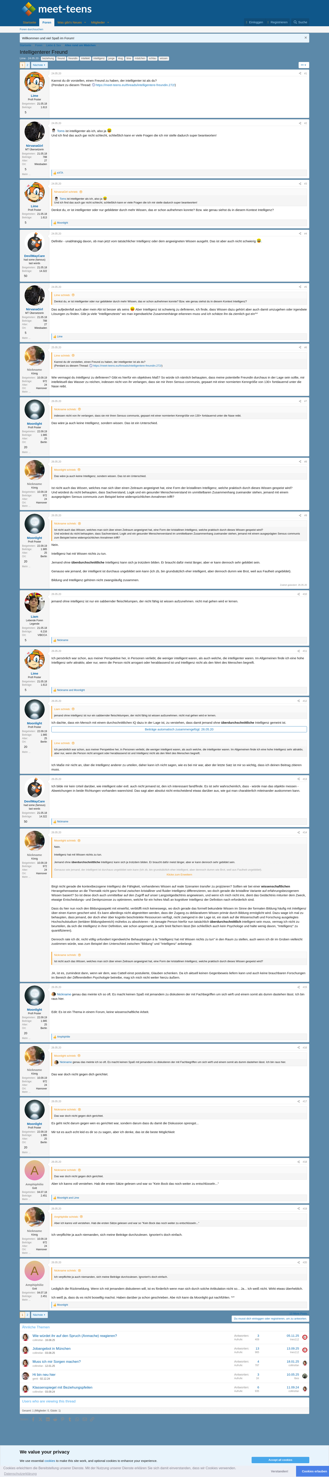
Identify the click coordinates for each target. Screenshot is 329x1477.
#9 (305, 515)
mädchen (140, 58)
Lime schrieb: (62, 295)
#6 (305, 347)
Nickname (64, 994)
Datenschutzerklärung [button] (20, 1474)
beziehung (48, 58)
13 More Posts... (299, 1313)
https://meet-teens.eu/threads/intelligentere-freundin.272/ (135, 85)
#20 (305, 1262)
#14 (305, 832)
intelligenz (99, 58)
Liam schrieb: (62, 709)
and (71, 690)
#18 (305, 1161)
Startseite (29, 22)
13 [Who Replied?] (257, 1348)
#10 (305, 594)
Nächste (38, 65)
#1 (305, 73)
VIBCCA (42, 635)
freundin (72, 58)
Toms (61, 131)
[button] (85, 22)
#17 (305, 1101)
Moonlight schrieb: (65, 469)
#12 (305, 701)
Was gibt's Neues (69, 22)
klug (120, 58)
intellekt (85, 58)
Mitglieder (98, 22)
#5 (305, 287)
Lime (23, 58)
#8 (305, 461)
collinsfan (38, 1340)
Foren (46, 22)
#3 (305, 183)
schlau (152, 58)
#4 (305, 233)
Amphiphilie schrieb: (66, 1216)
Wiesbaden (40, 164)
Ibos (296, 1378)
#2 (305, 123)
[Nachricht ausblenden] (305, 38)
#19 (305, 1208)
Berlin (43, 442)
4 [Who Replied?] (258, 1361)
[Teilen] (300, 73)
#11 (305, 651)
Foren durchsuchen (31, 29)
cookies (49, 1461)
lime (129, 58)
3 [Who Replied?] (258, 1335)
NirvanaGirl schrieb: (66, 191)
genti (35, 1378)
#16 (305, 1047)
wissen (164, 58)
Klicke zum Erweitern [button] (179, 874)
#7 (305, 401)
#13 (305, 779)
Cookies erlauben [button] (314, 1471)
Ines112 (294, 1339)
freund (61, 58)
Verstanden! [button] (279, 1471)
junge (111, 58)
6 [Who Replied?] (258, 1387)
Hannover (41, 388)
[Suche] (300, 22)
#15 (305, 987)
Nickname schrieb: (65, 409)
